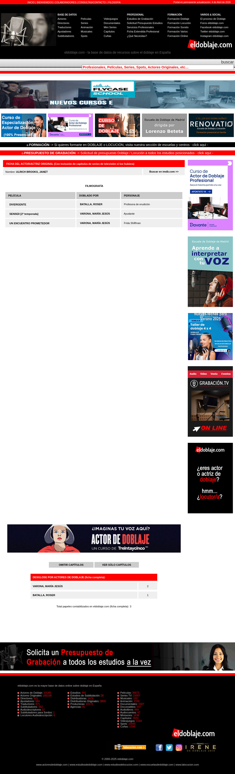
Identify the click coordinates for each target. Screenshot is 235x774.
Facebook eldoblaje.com (214, 27)
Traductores (64, 27)
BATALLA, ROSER (91, 204)
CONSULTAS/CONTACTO (92, 2)
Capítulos (109, 31)
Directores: (26, 698)
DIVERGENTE (17, 204)
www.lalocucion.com (187, 764)
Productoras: (77, 704)
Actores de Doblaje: (31, 692)
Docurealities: (127, 706)
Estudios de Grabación (140, 18)
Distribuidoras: (78, 698)
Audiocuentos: (127, 712)
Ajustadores (64, 31)
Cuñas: (123, 726)
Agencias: (75, 706)
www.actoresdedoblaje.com (52, 764)
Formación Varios (178, 31)
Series (84, 23)
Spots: (123, 723)
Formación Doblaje (178, 18)
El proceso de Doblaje (213, 18)
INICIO (31, 2)
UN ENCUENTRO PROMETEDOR (29, 223)
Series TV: (125, 695)
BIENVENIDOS (45, 2)
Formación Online (178, 36)
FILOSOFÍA (114, 2)
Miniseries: (125, 715)
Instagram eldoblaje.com (214, 36)
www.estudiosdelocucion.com (121, 764)
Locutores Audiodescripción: (36, 715)
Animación (87, 27)
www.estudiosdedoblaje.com (86, 764)
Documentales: (128, 704)
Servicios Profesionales (140, 27)
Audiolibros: (126, 709)
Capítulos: (125, 718)
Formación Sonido (178, 27)
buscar (227, 62)
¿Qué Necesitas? (137, 36)
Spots (84, 36)
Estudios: (75, 692)
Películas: (125, 692)
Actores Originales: (30, 695)
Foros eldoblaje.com (212, 23)
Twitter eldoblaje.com (212, 31)
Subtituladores (66, 36)
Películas (86, 18)
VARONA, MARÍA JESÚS (95, 213)
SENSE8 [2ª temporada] (23, 213)
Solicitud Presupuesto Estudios (145, 23)
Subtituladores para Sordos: (35, 712)
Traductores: (26, 704)
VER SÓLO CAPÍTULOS (116, 564)
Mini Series (110, 27)
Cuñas (107, 36)
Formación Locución (179, 23)
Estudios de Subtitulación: (84, 695)
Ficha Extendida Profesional (143, 31)
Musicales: (125, 698)
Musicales (86, 31)
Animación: (126, 701)
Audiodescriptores (30, 709)
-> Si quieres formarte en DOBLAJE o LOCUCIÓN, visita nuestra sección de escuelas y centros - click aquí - (118, 145)
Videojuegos (111, 18)
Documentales (112, 23)
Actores (62, 18)
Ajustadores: (26, 701)
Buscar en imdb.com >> (164, 171)
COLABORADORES (65, 2)
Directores (63, 23)
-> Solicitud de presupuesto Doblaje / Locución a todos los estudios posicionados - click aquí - (117, 153)
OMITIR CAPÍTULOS (71, 564)
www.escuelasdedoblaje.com (156, 764)
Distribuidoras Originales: (84, 701)
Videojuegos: (127, 720)
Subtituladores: (28, 706)
